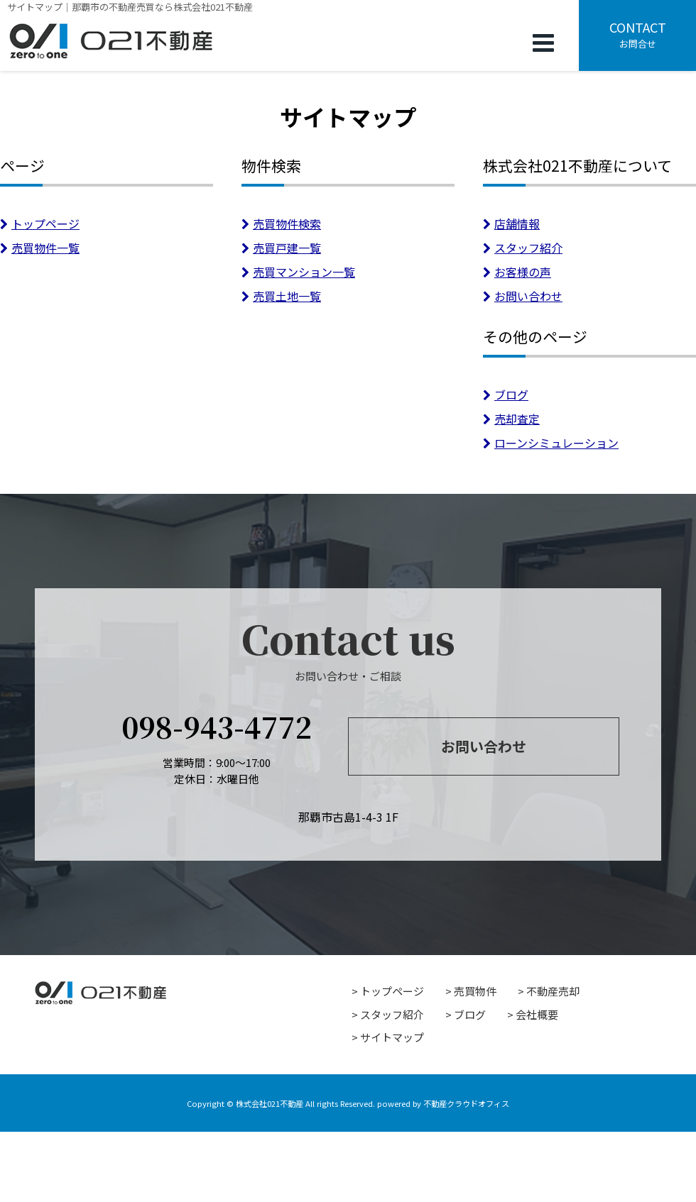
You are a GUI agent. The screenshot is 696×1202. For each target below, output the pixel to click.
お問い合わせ (522, 295)
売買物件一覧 (40, 247)
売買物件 (475, 990)
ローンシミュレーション (551, 442)
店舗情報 (511, 223)
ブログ (505, 394)
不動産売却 (553, 990)
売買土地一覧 (281, 295)
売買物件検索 (281, 223)
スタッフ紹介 (522, 247)
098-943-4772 (216, 726)
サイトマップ (392, 1037)
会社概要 (537, 1014)
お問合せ (637, 34)
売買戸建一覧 (281, 247)
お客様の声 (517, 271)
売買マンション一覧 (298, 271)
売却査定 (511, 418)
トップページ (40, 223)
